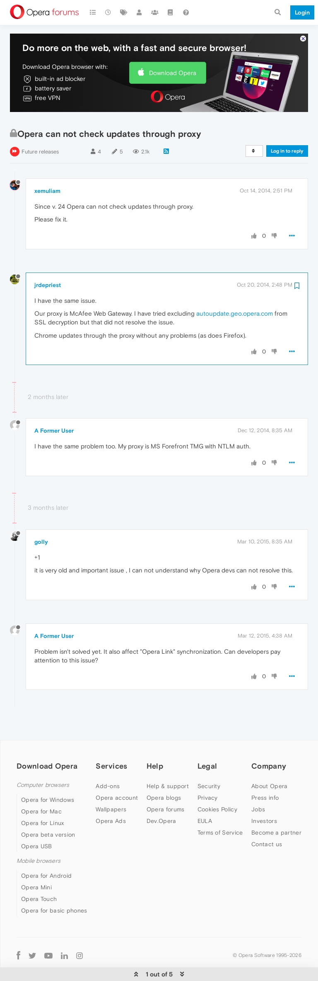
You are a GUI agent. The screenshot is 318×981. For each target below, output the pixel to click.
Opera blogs (164, 772)
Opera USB (36, 821)
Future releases (40, 126)
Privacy (208, 772)
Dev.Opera (161, 795)
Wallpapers (111, 784)
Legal (207, 740)
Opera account (117, 772)
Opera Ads (111, 795)
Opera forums (166, 784)
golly (41, 516)
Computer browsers (43, 759)
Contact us (266, 818)
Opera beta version (48, 809)
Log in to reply (287, 126)
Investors (264, 795)
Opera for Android (46, 850)
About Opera (269, 760)
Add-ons (108, 760)
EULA (205, 795)
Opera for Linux (42, 797)
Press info (265, 772)
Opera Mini (36, 862)
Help (155, 740)
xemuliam (47, 165)
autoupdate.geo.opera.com (234, 288)
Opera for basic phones (54, 885)
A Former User (54, 405)
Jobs (258, 784)
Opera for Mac (41, 786)
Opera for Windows (47, 774)
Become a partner (276, 807)
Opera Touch (39, 873)
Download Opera (172, 47)
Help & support (168, 760)
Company (268, 740)
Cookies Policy (217, 784)
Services (111, 740)
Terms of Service (220, 807)
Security (209, 760)
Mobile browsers (38, 835)
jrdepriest (47, 259)
